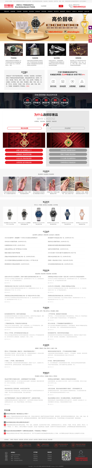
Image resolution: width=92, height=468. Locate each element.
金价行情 (86, 11)
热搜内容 (50, 458)
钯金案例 (51, 174)
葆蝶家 (37, 348)
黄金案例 (40, 174)
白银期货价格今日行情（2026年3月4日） (15, 245)
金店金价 (51, 234)
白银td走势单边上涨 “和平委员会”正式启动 (16, 249)
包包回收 (25, 11)
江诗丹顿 (55, 205)
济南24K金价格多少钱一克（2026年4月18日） (60, 256)
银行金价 (45, 439)
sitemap (52, 466)
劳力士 (36, 205)
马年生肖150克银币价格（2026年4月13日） (16, 241)
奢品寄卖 (56, 11)
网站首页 (6, 11)
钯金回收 (48, 273)
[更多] (27, 86)
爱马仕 (48, 311)
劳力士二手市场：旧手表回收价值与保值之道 (16, 333)
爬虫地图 (50, 439)
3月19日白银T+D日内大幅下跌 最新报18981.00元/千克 (62, 252)
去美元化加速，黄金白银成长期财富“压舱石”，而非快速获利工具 (65, 388)
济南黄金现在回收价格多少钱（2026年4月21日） (60, 295)
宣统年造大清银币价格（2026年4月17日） (59, 241)
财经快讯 (80, 11)
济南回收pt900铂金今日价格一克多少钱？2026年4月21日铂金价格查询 (66, 276)
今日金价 (50, 460)
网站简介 (35, 454)
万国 (34, 311)
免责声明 (35, 456)
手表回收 (19, 11)
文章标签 (50, 456)
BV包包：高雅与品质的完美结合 (56, 360)
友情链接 (6, 439)
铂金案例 (46, 174)
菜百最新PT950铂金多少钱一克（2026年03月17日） (61, 237)
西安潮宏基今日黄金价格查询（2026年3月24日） (17, 264)
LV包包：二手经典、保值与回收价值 (14, 360)
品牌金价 (40, 234)
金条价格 (21, 439)
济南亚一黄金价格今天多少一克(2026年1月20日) (60, 260)
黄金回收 (37, 273)
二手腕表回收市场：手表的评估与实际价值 (16, 323)
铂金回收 (43, 273)
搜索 (61, 6)
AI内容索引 (61, 466)
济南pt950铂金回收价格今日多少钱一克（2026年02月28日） (20, 256)
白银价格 (57, 234)
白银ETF (74, 11)
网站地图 (48, 466)
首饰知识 (37, 11)
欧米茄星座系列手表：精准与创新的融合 (15, 314)
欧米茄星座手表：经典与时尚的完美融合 (58, 333)
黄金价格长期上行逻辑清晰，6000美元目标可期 (17, 388)
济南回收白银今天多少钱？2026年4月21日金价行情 (18, 286)
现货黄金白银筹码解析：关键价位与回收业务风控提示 (62, 379)
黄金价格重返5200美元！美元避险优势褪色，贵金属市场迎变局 (64, 398)
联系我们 (35, 458)
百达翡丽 (49, 205)
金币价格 (26, 439)
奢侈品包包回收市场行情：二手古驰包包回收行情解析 (62, 351)
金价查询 (35, 234)
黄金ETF (68, 11)
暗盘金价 (16, 439)
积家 (38, 311)
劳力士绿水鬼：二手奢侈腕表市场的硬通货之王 (60, 323)
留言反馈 (35, 460)
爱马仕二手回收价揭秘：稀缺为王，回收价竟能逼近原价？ (20, 351)
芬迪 (45, 348)
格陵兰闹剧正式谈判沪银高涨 (12, 252)
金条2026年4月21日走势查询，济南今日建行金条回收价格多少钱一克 (23, 276)
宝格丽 (46, 376)
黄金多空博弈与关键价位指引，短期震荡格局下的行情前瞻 (20, 379)
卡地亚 (40, 205)
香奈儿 (49, 348)
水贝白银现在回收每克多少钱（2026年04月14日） (61, 264)
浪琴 (41, 311)
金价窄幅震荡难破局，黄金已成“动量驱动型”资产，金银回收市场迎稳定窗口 (25, 398)
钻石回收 (31, 11)
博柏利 (41, 348)
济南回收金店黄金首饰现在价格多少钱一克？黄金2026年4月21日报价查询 (24, 295)
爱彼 (57, 311)
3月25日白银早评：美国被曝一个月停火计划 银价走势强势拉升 (21, 237)
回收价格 (46, 234)
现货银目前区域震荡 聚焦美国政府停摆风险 (59, 245)
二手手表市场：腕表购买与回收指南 (57, 314)
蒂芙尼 (55, 376)
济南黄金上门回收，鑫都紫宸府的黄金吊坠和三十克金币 (82, 194)
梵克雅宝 (53, 311)
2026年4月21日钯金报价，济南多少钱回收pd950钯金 (61, 286)
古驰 (56, 348)
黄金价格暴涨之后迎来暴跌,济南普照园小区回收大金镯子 (39, 194)
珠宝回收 (44, 11)
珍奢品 (11, 439)
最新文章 (50, 454)
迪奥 (52, 348)
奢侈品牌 (62, 11)
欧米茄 (45, 205)
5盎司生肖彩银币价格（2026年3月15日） (58, 249)
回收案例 (50, 11)
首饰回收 (12, 11)
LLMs (56, 466)
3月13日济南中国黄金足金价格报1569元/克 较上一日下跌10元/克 (21, 260)
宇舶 (44, 311)
